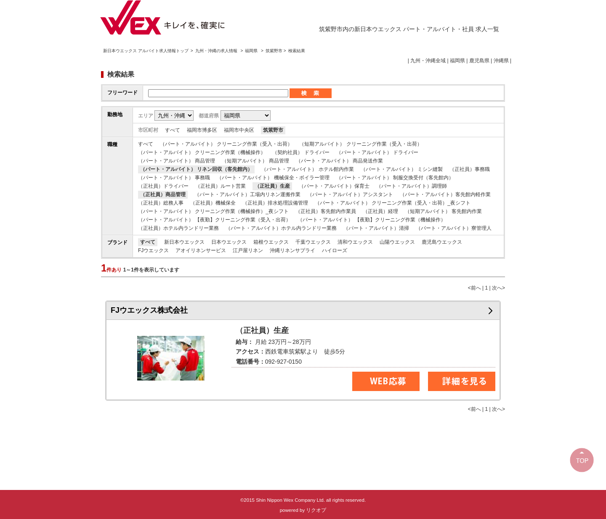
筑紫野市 (273, 130)
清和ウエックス (355, 242)
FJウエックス (153, 250)
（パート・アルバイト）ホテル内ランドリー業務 (281, 228)
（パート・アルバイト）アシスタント (350, 194)
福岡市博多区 (202, 130)
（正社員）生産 (272, 186)
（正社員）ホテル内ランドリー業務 (178, 228)
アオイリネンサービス (200, 250)
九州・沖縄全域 (428, 61)
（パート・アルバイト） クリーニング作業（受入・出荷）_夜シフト (392, 203)
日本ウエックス (229, 242)
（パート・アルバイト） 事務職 (174, 178)
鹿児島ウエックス (442, 242)
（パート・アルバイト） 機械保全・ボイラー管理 (273, 178)
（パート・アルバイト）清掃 (376, 228)
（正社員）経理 (380, 211)
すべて (172, 130)
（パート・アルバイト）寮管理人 (454, 228)
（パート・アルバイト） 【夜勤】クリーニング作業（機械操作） (371, 220)
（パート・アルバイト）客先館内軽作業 (445, 194)
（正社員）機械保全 (213, 203)
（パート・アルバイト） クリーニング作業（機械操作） (202, 152)
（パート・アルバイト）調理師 (411, 186)
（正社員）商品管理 (163, 194)
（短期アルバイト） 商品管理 (255, 161)
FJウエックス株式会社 (149, 310)
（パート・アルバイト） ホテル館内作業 (307, 169)
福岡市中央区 (239, 130)
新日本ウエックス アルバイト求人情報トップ (146, 50)
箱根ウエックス (271, 242)
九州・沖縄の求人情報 (217, 50)
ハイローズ (334, 250)
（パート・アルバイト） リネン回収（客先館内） (196, 169)
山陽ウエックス (397, 242)
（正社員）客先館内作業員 (325, 211)
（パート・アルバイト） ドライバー (377, 152)
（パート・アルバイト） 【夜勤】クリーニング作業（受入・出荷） (214, 220)
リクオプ (316, 510)
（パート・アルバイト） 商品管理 (176, 161)
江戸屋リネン (248, 250)
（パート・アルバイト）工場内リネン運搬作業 (247, 194)
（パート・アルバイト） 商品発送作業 (339, 161)
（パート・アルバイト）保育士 (334, 186)
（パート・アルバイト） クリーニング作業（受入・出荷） (226, 144)
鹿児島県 (479, 61)
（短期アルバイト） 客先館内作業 (443, 211)
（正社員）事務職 (469, 169)
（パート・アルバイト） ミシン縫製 (402, 169)
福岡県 (251, 50)
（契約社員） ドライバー (300, 152)
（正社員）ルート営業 (220, 186)
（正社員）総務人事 (160, 203)
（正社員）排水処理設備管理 (275, 203)
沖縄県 (501, 61)
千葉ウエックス (313, 242)
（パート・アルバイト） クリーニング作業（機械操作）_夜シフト (213, 211)
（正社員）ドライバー (163, 186)
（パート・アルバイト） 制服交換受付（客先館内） (395, 178)
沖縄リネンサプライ (292, 250)
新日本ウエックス (184, 242)
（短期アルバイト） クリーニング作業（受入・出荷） (360, 144)
